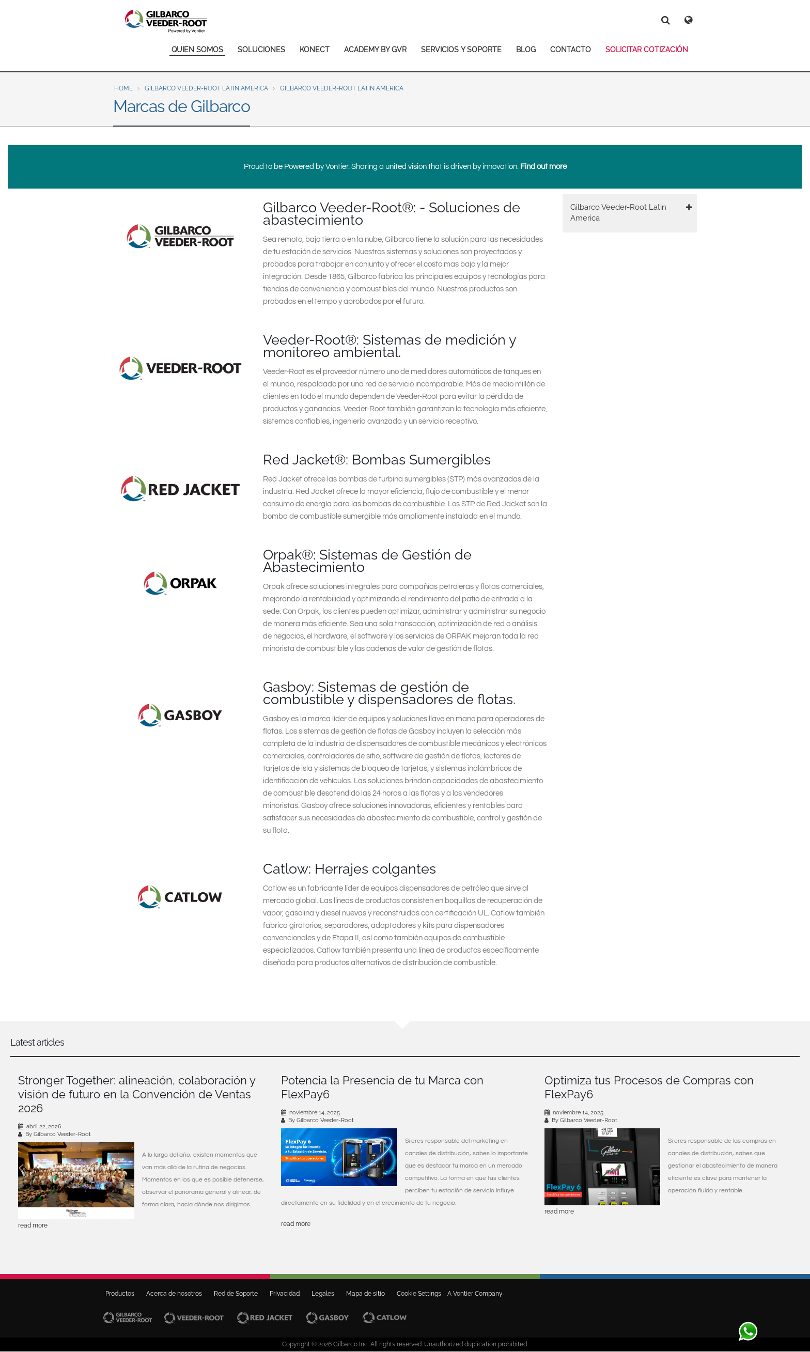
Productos (119, 1293)
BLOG (526, 49)
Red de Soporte (236, 1293)
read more (33, 1225)
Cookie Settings (419, 1293)
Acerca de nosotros (174, 1293)
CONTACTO (570, 49)
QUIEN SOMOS (197, 49)
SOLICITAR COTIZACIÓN (646, 49)
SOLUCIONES (261, 49)
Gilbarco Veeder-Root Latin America (206, 88)
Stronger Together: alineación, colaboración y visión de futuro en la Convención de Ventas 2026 (136, 1094)
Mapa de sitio (365, 1293)
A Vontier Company (473, 1293)
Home (123, 88)
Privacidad (285, 1293)
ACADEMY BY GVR (375, 49)
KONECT (315, 49)
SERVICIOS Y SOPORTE (461, 49)
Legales (322, 1293)
